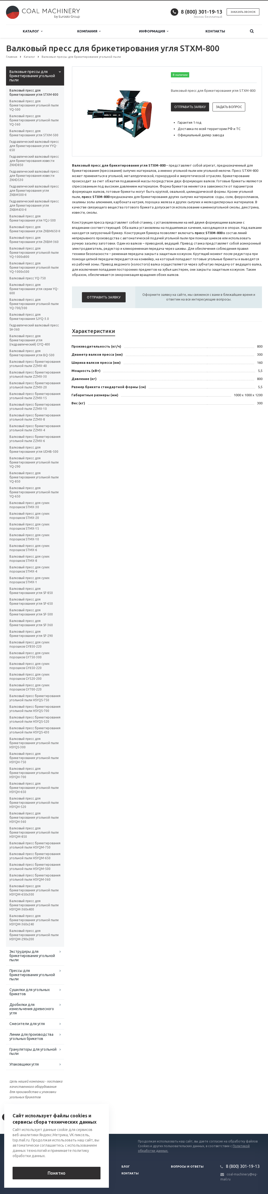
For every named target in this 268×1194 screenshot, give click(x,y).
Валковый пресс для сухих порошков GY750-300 (29, 655)
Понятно (56, 1173)
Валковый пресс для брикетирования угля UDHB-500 (33, 449)
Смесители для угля (27, 1024)
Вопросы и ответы (187, 1166)
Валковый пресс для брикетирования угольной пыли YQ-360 (34, 120)
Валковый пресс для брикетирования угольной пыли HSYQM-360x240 (34, 920)
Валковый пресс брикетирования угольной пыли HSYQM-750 (34, 845)
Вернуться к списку (22, 1117)
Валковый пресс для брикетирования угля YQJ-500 (32, 218)
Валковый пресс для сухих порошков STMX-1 (29, 580)
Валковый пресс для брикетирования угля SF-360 (31, 623)
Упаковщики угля (24, 1064)
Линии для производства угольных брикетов (31, 1036)
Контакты (215, 31)
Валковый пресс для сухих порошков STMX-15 (29, 526)
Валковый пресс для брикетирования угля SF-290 (31, 633)
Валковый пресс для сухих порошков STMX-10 (29, 537)
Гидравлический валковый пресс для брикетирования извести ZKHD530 (34, 176)
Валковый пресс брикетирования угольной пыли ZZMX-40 (34, 363)
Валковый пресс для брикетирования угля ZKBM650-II (34, 229)
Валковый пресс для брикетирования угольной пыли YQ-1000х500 (34, 267)
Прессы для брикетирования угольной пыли (32, 975)
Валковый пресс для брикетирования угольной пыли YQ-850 (34, 477)
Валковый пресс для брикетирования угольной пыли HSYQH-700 (34, 773)
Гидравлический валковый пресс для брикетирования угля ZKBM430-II (34, 205)
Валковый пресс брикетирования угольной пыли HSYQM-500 (34, 866)
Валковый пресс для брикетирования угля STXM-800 (33, 92)
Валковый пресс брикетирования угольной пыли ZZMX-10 (34, 406)
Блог (125, 1166)
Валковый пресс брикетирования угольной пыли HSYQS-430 (34, 730)
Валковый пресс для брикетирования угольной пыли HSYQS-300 (34, 743)
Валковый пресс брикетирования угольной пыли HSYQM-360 (34, 877)
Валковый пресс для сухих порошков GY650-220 (29, 666)
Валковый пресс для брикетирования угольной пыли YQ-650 (34, 492)
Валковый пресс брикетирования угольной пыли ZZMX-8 (34, 417)
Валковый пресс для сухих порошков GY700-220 (29, 687)
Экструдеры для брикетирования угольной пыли (32, 955)
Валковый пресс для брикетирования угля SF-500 (31, 612)
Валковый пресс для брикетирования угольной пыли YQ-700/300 (34, 304)
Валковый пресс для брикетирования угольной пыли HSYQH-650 (34, 788)
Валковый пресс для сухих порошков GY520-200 (29, 676)
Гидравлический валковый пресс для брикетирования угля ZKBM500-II (34, 190)
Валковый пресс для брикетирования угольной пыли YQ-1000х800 (34, 252)
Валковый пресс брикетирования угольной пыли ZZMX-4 (34, 428)
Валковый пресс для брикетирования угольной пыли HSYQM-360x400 (34, 905)
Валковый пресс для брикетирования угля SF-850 (31, 591)
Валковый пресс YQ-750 (27, 278)
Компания (88, 31)
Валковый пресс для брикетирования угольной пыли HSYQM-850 (34, 832)
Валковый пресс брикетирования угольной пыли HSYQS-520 (34, 719)
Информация (153, 31)
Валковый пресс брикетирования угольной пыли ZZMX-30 (34, 374)
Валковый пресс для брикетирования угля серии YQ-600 (33, 289)
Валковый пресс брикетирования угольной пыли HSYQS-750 (34, 698)
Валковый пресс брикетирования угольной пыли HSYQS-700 (34, 708)
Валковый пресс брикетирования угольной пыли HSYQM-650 (34, 856)
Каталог (32, 31)
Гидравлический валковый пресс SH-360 (34, 327)
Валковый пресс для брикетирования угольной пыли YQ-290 (34, 462)
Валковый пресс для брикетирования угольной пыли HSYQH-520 (34, 802)
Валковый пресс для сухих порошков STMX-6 (29, 548)
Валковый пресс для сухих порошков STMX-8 (29, 558)
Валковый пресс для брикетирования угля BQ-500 (31, 353)
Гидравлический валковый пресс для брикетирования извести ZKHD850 (34, 161)
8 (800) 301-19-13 (201, 12)
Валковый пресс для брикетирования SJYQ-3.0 (29, 316)
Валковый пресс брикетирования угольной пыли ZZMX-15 (34, 396)
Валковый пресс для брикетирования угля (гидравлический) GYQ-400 (29, 340)
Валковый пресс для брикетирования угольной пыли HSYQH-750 (34, 758)
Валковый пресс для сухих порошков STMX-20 (29, 515)
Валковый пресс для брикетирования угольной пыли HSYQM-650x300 (34, 890)
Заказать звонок (243, 11)
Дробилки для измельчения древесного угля (31, 1009)
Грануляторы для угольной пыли (33, 1051)
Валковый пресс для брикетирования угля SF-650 (31, 601)
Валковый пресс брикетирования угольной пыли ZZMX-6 (34, 439)
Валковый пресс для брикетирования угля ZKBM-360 (34, 240)
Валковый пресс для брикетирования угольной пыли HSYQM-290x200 (34, 935)
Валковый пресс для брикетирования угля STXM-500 (33, 133)
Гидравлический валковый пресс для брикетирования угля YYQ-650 (34, 146)
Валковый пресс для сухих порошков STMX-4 (29, 569)
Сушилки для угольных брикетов (29, 992)
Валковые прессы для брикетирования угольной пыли (32, 76)
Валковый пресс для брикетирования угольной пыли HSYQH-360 (34, 817)
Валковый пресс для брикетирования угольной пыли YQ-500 (34, 105)
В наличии (180, 74)
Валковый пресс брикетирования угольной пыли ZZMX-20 (34, 385)
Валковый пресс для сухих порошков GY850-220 (29, 644)
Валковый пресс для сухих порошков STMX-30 (29, 505)
